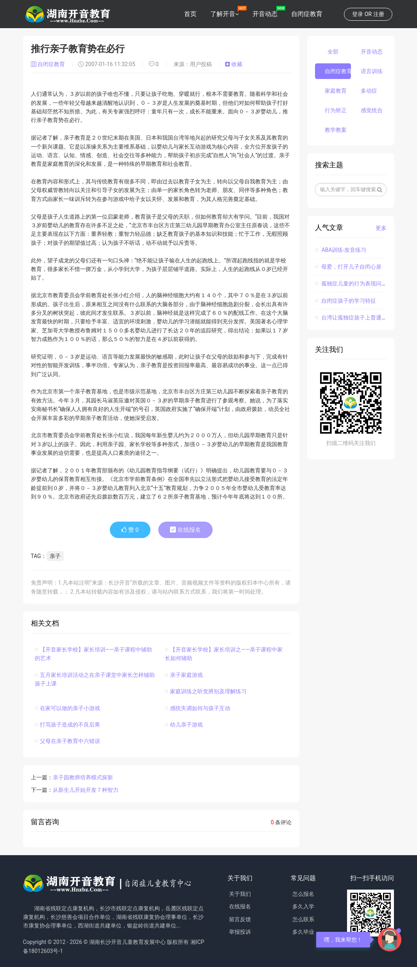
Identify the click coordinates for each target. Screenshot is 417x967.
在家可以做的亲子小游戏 (67, 708)
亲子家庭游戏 (184, 675)
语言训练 (372, 71)
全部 (333, 51)
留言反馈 (240, 919)
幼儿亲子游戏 (184, 724)
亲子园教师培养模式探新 (83, 777)
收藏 (233, 64)
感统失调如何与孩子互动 (197, 708)
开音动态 (264, 14)
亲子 (55, 556)
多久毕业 (303, 932)
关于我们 (240, 894)
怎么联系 (303, 919)
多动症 (369, 91)
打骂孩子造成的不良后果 (67, 724)
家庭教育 (336, 91)
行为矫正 (336, 110)
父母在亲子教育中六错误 (67, 741)
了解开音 (222, 14)
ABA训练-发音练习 (340, 250)
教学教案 (336, 130)
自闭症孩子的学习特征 (345, 301)
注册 (378, 14)
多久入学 (303, 906)
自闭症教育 (306, 14)
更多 (381, 228)
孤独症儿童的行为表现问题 (351, 283)
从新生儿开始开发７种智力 (85, 790)
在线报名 (185, 529)
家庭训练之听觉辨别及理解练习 (206, 691)
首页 (190, 14)
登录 (357, 14)
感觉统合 (372, 110)
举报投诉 (240, 932)
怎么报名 (303, 894)
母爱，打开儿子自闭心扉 (348, 267)
